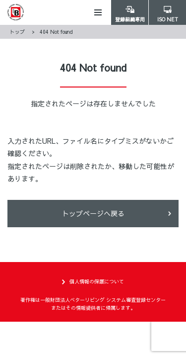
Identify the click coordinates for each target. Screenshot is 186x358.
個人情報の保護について (96, 281)
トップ (17, 31)
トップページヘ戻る (93, 213)
